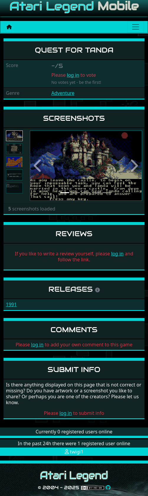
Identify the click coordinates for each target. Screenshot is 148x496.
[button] (38, 165)
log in (73, 75)
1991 (11, 304)
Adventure (62, 93)
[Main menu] (135, 27)
